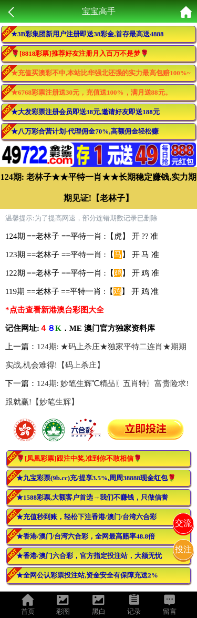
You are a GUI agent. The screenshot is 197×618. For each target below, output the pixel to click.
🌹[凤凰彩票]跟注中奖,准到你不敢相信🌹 (79, 458)
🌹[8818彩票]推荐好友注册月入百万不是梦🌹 (80, 53)
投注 (183, 549)
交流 (183, 523)
